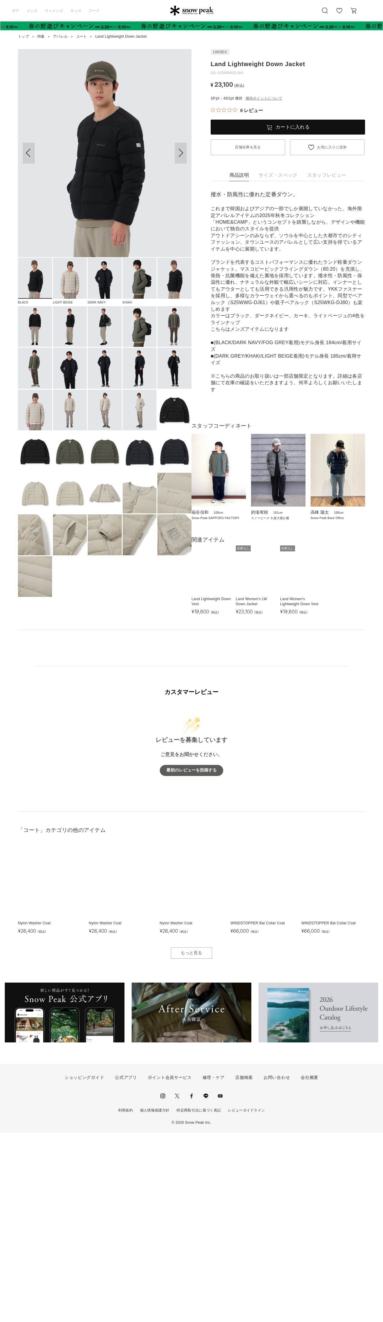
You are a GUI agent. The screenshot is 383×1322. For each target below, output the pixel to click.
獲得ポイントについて (264, 98)
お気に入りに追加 (332, 147)
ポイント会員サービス (170, 1267)
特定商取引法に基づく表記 (199, 1300)
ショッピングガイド (84, 1267)
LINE (206, 1285)
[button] (181, 153)
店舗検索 (244, 1267)
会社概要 (309, 1267)
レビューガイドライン (246, 1300)
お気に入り (339, 13)
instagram (163, 1285)
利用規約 (125, 1300)
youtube (220, 1285)
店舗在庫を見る (248, 147)
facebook (191, 1285)
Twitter (177, 1285)
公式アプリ (126, 1267)
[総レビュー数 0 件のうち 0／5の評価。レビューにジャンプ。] (237, 110)
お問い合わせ (277, 1267)
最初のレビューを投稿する (191, 959)
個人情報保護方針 (155, 1300)
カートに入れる (293, 126)
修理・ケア (214, 1267)
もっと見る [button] (191, 1142)
